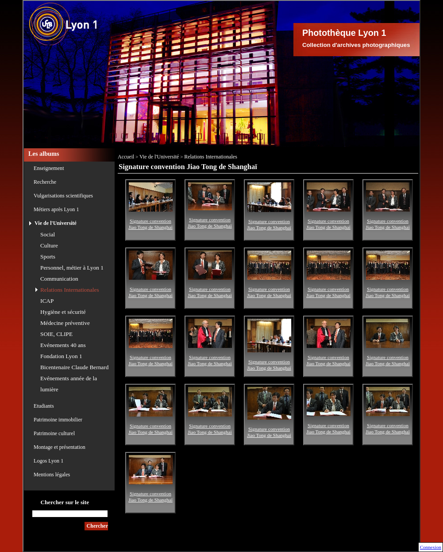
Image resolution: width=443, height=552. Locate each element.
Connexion (430, 547)
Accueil (126, 157)
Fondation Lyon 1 (61, 356)
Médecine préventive (65, 323)
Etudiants (44, 406)
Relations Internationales (69, 289)
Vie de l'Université (56, 223)
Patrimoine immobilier (58, 420)
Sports (47, 256)
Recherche (45, 182)
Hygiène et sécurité (63, 312)
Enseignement (49, 168)
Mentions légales (52, 474)
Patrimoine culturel (54, 433)
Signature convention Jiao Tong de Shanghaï (150, 218)
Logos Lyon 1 (48, 461)
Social (47, 234)
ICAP (47, 300)
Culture (49, 245)
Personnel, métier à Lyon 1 (72, 267)
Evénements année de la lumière (68, 384)
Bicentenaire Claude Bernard (74, 367)
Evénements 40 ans (63, 345)
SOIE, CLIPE (56, 334)
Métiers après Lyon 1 (56, 209)
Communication (59, 278)
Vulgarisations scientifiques (63, 196)
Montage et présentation (59, 447)
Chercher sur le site (64, 502)
